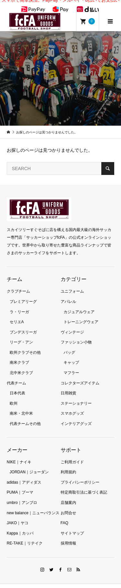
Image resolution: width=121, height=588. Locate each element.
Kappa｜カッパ (20, 526)
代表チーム (16, 376)
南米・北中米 (21, 406)
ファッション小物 (76, 335)
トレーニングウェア (81, 315)
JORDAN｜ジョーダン (29, 465)
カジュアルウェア (79, 305)
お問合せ (68, 506)
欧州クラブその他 (25, 345)
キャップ (71, 355)
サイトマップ (72, 526)
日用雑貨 (68, 386)
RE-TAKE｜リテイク (25, 536)
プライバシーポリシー (80, 475)
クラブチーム (18, 284)
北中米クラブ (21, 365)
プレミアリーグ (23, 294)
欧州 (13, 396)
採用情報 (68, 536)
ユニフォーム (72, 284)
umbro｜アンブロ (22, 495)
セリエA (17, 315)
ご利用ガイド (72, 455)
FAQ (64, 516)
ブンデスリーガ (23, 325)
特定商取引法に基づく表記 (84, 485)
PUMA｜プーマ (20, 485)
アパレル (68, 294)
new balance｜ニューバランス (33, 506)
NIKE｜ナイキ (19, 455)
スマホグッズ (72, 406)
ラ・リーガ (19, 305)
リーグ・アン (21, 335)
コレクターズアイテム (80, 376)
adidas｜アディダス (24, 475)
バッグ (69, 345)
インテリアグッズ (76, 416)
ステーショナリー (76, 396)
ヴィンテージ (72, 325)
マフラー (71, 365)
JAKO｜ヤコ (17, 516)
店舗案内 (68, 495)
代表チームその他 (25, 416)
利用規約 (68, 465)
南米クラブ (19, 355)
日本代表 (17, 386)
